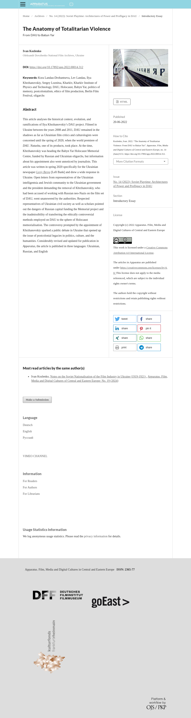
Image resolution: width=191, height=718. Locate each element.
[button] (124, 318)
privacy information (96, 536)
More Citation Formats (130, 161)
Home (26, 16)
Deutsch (28, 425)
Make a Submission (37, 399)
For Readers (30, 481)
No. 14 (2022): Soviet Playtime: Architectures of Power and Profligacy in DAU (93, 16)
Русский (28, 437)
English (27, 431)
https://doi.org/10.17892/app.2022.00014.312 (56, 67)
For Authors (30, 487)
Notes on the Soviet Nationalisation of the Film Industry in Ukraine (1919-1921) (98, 376)
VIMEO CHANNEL (35, 456)
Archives (39, 16)
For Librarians (31, 493)
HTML (123, 101)
